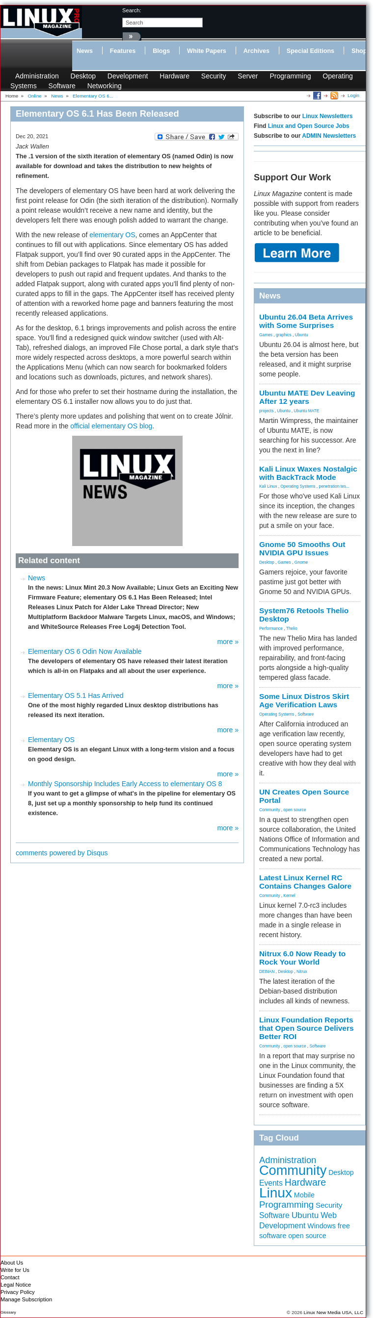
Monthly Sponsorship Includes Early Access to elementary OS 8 (125, 784)
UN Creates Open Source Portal (304, 796)
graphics (284, 334)
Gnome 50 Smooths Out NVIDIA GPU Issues (302, 548)
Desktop (83, 76)
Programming (290, 76)
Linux (275, 1192)
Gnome (301, 562)
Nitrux (301, 971)
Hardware (174, 76)
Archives (256, 51)
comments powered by (62, 853)
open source (294, 809)
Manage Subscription (26, 1299)
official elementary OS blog (111, 426)
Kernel (289, 895)
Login (353, 95)
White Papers (206, 51)
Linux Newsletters (327, 116)
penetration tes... (334, 486)
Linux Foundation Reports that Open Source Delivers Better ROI (306, 1028)
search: (131, 10)
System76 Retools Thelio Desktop (304, 614)
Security (213, 76)
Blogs (161, 51)
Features (123, 51)
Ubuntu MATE (306, 410)
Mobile (304, 1195)
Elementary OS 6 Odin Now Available (85, 651)
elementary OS (112, 235)
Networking (104, 86)
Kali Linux (268, 486)
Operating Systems (297, 486)
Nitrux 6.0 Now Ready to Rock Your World (302, 957)
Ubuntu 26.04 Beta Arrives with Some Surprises (306, 321)
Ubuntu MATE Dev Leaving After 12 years (307, 397)
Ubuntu (301, 334)
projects (266, 410)
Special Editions (310, 51)
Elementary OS (51, 740)
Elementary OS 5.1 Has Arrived (76, 695)
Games (265, 334)
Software (62, 86)
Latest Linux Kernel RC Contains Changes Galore (305, 881)
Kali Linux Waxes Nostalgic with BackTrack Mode (308, 473)
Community (269, 809)
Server (248, 76)
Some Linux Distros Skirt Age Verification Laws (304, 700)
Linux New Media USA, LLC (333, 1312)
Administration (37, 76)
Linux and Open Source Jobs (309, 126)
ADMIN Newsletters (329, 135)
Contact (10, 1277)
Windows (321, 1226)
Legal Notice (15, 1285)
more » (228, 642)
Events (271, 1183)
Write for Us (14, 1270)
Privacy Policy (17, 1292)
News (85, 51)
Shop (359, 51)
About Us (11, 1263)
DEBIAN (266, 971)
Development (128, 76)
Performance (271, 628)
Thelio (291, 628)
